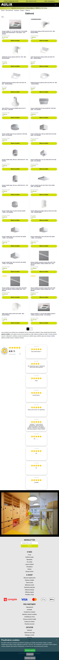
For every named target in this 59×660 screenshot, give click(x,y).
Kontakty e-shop (29, 594)
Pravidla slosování (29, 624)
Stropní (22, 10)
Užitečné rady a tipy (29, 632)
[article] (36, 351)
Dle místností (9, 10)
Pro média (29, 562)
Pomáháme (29, 566)
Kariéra (29, 569)
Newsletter (29, 559)
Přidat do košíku (15, 40)
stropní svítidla (51, 336)
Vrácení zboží (29, 582)
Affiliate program (29, 592)
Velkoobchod (29, 607)
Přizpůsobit (30, 654)
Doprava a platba (29, 580)
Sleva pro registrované (29, 577)
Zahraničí (29, 630)
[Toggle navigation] (56, 4)
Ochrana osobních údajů (29, 619)
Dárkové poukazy (29, 589)
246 (12, 354)
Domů (2, 10)
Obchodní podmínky (29, 587)
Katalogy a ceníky (29, 635)
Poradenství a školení (29, 612)
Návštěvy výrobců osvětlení (29, 614)
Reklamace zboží (29, 585)
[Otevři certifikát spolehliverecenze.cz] (15, 348)
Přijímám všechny (30, 650)
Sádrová (28, 10)
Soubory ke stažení (30, 621)
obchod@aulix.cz (51, 1)
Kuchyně (16, 10)
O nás (29, 554)
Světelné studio (29, 557)
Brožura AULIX (29, 571)
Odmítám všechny (30, 658)
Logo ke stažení (29, 564)
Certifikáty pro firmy (29, 616)
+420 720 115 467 (32, 1)
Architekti (29, 609)
